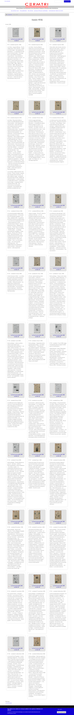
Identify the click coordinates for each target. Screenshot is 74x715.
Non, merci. (60, 709)
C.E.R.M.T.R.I (9, 14)
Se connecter (7, 1)
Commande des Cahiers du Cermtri (56, 10)
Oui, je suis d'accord (61, 712)
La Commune (9, 703)
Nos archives (30, 10)
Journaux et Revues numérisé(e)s (41, 10)
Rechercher (68, 1)
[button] (16, 33)
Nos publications (23, 10)
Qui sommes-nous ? (15, 10)
